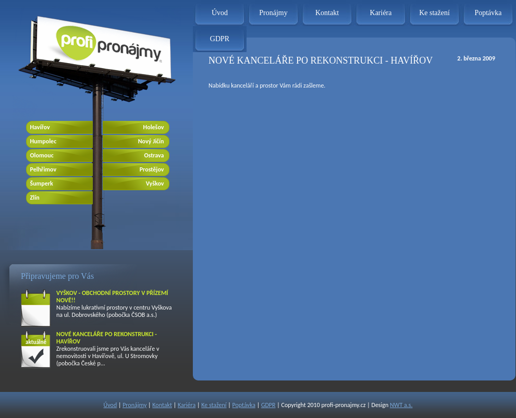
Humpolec (43, 141)
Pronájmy (273, 13)
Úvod (220, 13)
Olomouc (42, 155)
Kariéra (381, 13)
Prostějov (152, 169)
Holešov (153, 127)
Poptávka (487, 13)
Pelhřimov (43, 169)
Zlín (35, 197)
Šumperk (41, 183)
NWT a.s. (401, 405)
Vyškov (155, 183)
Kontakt (327, 13)
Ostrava (154, 155)
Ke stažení (434, 13)
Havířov (40, 127)
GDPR (219, 39)
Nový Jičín (151, 141)
